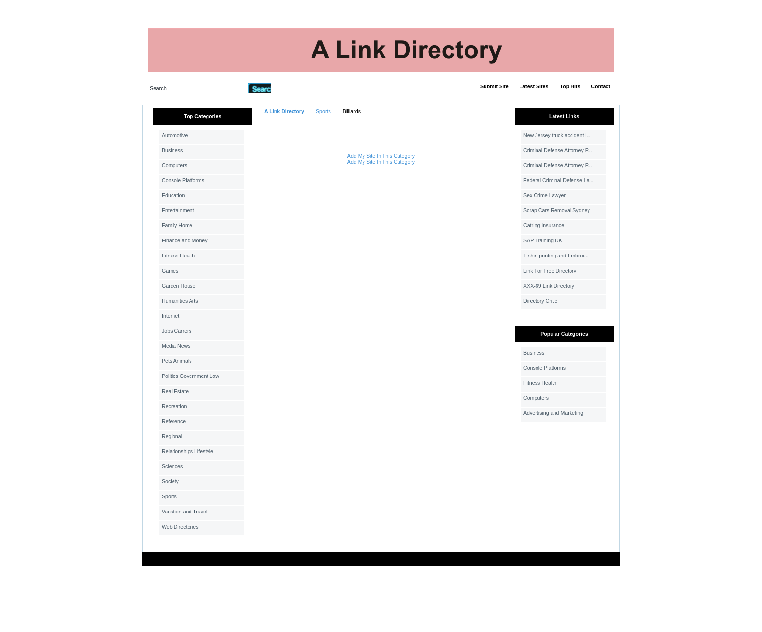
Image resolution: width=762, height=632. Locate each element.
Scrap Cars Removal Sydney (556, 210)
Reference (174, 421)
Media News (176, 346)
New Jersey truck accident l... (557, 135)
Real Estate (175, 391)
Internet (170, 316)
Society (170, 481)
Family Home (177, 225)
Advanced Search (296, 87)
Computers (174, 165)
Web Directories (180, 527)
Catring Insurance (543, 225)
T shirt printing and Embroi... (556, 255)
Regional (172, 436)
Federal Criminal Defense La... (558, 180)
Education (173, 195)
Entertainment (178, 210)
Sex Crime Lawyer (544, 195)
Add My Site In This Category (381, 156)
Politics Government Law (190, 376)
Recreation (174, 406)
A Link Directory (284, 111)
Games (170, 270)
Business (172, 150)
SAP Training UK (542, 240)
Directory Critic (540, 301)
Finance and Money (185, 240)
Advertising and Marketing (553, 413)
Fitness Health (178, 255)
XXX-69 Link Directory (548, 286)
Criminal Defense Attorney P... (557, 150)
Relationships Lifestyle (187, 451)
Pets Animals (177, 361)
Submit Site (494, 86)
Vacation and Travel (184, 511)
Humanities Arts (180, 301)
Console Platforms (183, 180)
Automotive (175, 135)
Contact (600, 86)
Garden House (178, 286)
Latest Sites (534, 86)
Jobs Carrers (176, 331)
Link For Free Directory (549, 270)
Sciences (172, 466)
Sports (169, 496)
